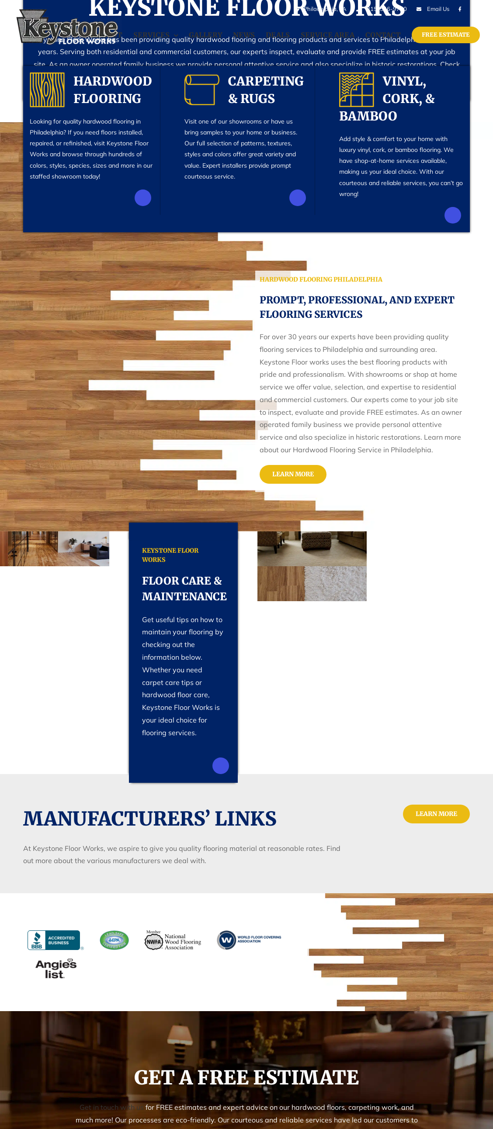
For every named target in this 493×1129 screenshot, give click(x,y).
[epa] (114, 929)
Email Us (438, 8)
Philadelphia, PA (320, 8)
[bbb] (60, 929)
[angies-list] (52, 957)
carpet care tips (166, 682)
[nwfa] (173, 929)
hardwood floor (165, 694)
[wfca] (248, 929)
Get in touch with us (112, 1107)
